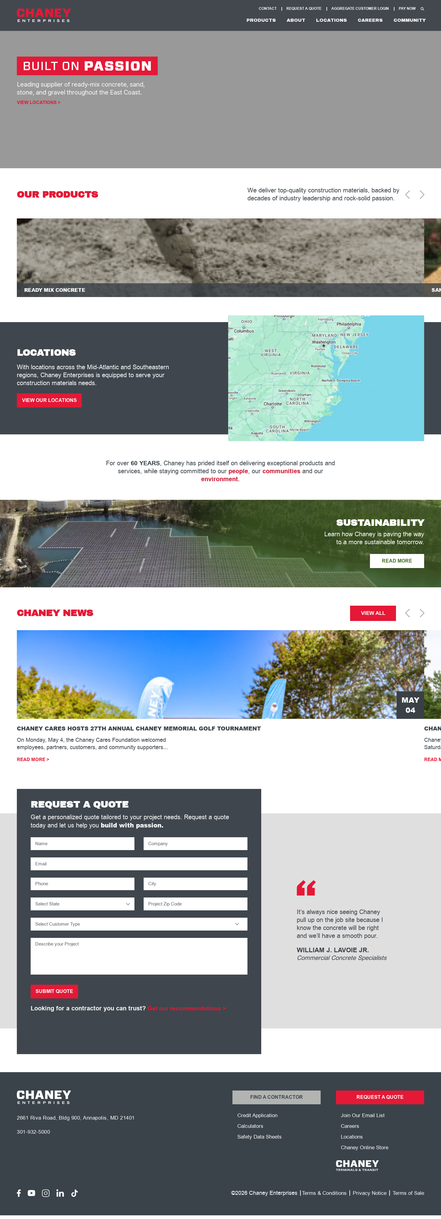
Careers (362, 20)
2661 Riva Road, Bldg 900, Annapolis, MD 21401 (80, 1132)
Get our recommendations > (189, 1020)
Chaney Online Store (366, 1162)
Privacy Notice (366, 1207)
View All (373, 618)
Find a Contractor (276, 1110)
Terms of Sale (407, 1207)
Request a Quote (380, 1110)
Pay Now (407, 8)
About (280, 20)
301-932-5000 (35, 1146)
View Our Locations (51, 404)
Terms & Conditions (319, 1207)
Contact (268, 8)
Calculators (251, 1140)
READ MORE (395, 565)
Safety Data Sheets (261, 1151)
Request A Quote (304, 8)
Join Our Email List (364, 1129)
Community (406, 20)
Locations (319, 20)
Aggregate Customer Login (360, 8)
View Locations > (40, 103)
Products (241, 20)
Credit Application (258, 1129)
